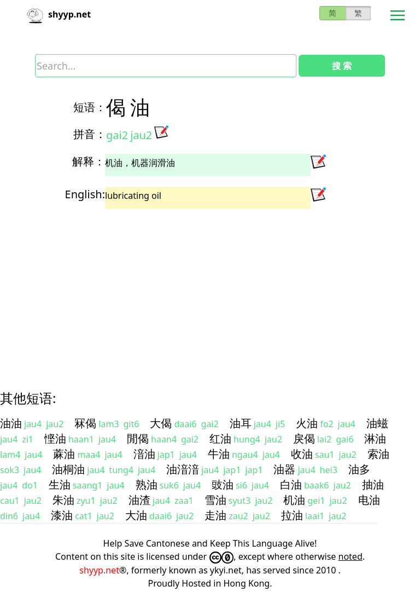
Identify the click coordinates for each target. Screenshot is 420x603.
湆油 (144, 453)
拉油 (292, 515)
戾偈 (304, 438)
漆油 (62, 515)
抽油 (373, 484)
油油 (11, 423)
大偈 (161, 423)
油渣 (139, 499)
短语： (89, 107)
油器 (284, 469)
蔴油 (64, 453)
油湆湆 (182, 469)
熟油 (147, 484)
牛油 (219, 453)
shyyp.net (99, 570)
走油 (215, 515)
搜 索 (342, 66)
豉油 (223, 484)
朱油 (63, 499)
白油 (291, 484)
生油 (60, 484)
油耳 (241, 423)
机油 (294, 499)
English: (85, 194)
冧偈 (85, 423)
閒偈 (138, 438)
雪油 (215, 499)
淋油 (375, 438)
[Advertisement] (210, 289)
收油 (302, 453)
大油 (136, 515)
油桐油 (68, 469)
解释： (88, 161)
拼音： (89, 134)
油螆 (377, 423)
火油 (307, 423)
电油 (369, 499)
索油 (378, 453)
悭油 (55, 438)
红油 (220, 438)
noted (351, 556)
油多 (359, 469)
